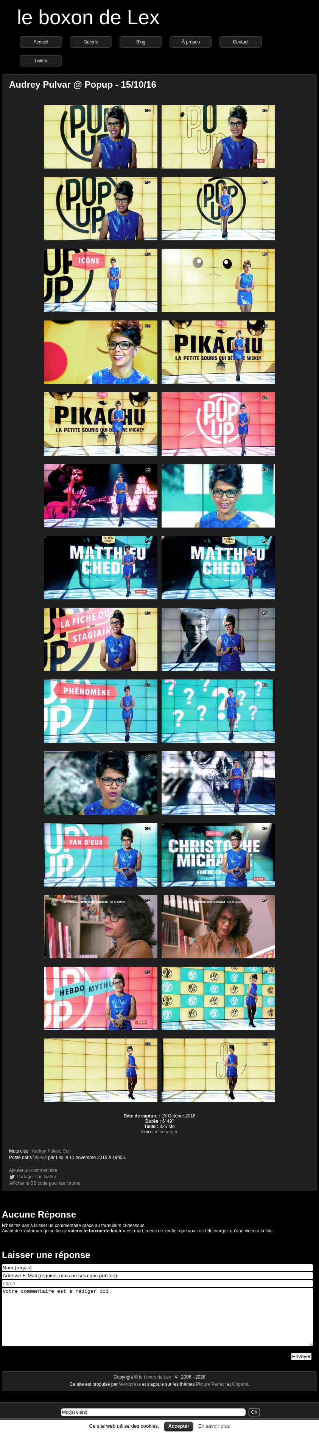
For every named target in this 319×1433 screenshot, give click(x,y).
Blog (140, 42)
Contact (240, 42)
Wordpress (130, 1395)
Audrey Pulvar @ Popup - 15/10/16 (82, 84)
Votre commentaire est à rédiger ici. (157, 1322)
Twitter (40, 60)
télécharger (166, 1131)
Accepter (178, 1426)
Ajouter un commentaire (33, 1170)
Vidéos (40, 1157)
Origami (240, 1395)
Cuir (66, 1151)
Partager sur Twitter (36, 1176)
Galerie (91, 42)
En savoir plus (214, 1426)
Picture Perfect (211, 1395)
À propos (191, 42)
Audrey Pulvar (46, 1151)
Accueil (41, 42)
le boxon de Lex (88, 17)
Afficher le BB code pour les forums (44, 1183)
